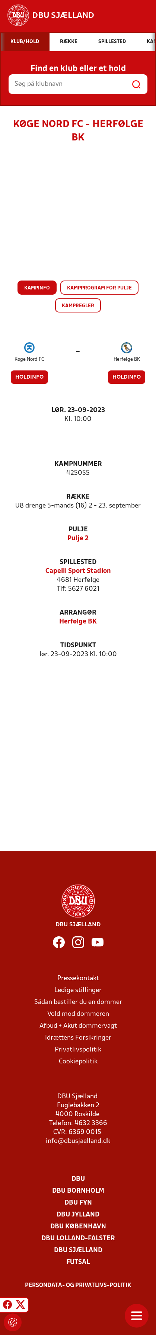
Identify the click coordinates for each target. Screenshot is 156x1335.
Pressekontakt (78, 978)
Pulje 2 (78, 538)
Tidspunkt (78, 645)
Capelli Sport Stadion (78, 571)
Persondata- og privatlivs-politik (78, 1285)
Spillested (78, 562)
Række (78, 497)
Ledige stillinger (78, 990)
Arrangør (78, 613)
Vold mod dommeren (78, 1014)
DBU (78, 1179)
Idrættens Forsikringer (78, 1038)
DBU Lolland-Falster (78, 1238)
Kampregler (78, 306)
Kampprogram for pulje (99, 288)
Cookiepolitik (78, 1062)
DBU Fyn (78, 1203)
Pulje (78, 529)
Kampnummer (78, 464)
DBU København (78, 1227)
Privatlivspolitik (78, 1050)
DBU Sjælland (78, 1250)
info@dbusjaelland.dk (78, 1141)
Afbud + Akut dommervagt (78, 1026)
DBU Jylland (78, 1215)
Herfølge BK (127, 359)
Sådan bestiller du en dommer (78, 1002)
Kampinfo (37, 288)
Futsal (78, 1262)
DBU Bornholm (78, 1191)
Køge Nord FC (29, 359)
